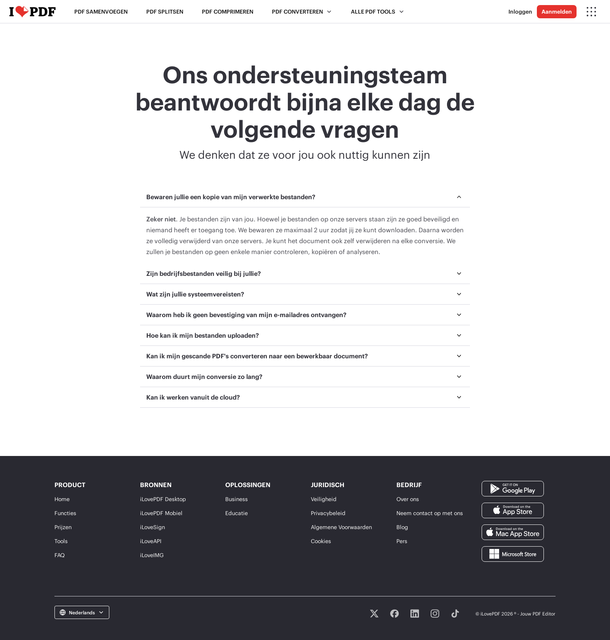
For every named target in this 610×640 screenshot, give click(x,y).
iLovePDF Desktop (163, 499)
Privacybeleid (328, 513)
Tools (61, 541)
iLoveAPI (150, 541)
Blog (402, 527)
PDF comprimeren (227, 11)
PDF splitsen (164, 11)
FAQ (59, 555)
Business (236, 499)
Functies (65, 513)
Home (62, 499)
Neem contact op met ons (429, 513)
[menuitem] (305, 225)
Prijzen (63, 527)
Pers (401, 541)
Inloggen (520, 11)
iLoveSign (152, 527)
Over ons (407, 499)
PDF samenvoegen (101, 11)
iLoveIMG (152, 555)
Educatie (236, 513)
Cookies (321, 541)
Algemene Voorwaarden (341, 527)
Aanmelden (557, 11)
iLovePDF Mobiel (161, 513)
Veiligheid (324, 499)
